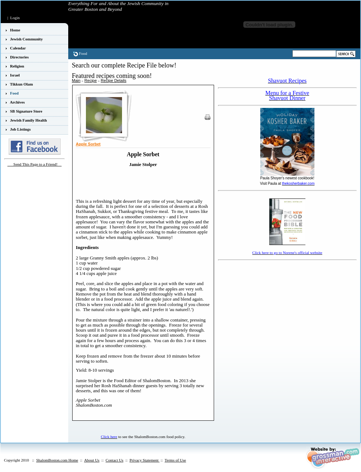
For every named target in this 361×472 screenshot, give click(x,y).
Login (14, 18)
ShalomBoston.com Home (57, 460)
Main (76, 80)
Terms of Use (175, 460)
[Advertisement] (260, 273)
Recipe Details (113, 80)
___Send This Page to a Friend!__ (35, 164)
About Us (91, 460)
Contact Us (114, 460)
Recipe (90, 80)
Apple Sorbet (88, 144)
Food (83, 53)
